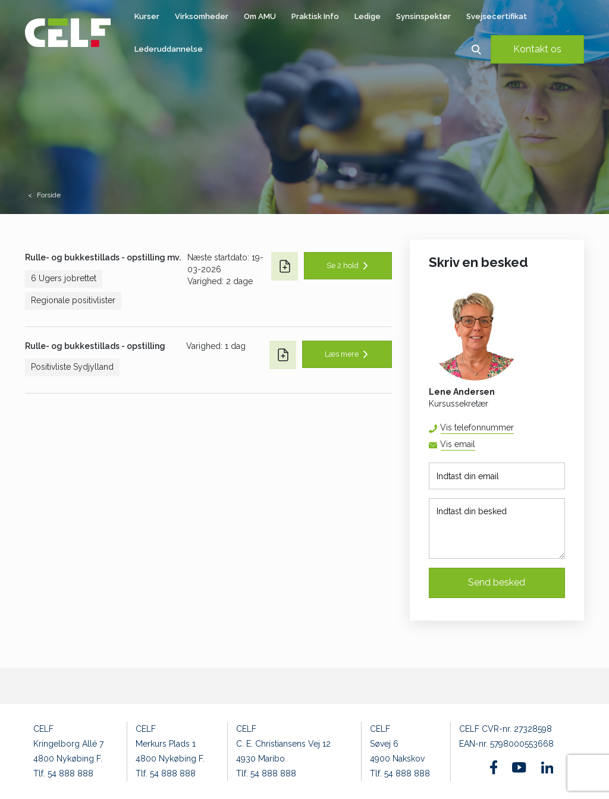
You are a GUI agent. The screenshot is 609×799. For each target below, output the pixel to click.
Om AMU (260, 16)
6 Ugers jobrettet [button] (63, 278)
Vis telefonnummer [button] (477, 427)
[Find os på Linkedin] (547, 767)
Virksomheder (201, 16)
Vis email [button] (457, 444)
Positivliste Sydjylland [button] (72, 367)
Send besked (496, 582)
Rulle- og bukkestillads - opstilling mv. (103, 257)
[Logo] (68, 32)
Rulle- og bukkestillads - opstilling (95, 346)
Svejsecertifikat (496, 16)
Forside (49, 195)
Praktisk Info (315, 16)
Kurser (146, 16)
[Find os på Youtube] (519, 767)
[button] (476, 49)
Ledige (367, 16)
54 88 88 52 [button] (513, 427)
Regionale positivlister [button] (73, 300)
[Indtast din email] (497, 476)
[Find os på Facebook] (494, 767)
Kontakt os (537, 49)
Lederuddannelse (168, 49)
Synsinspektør (423, 16)
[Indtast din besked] (497, 528)
